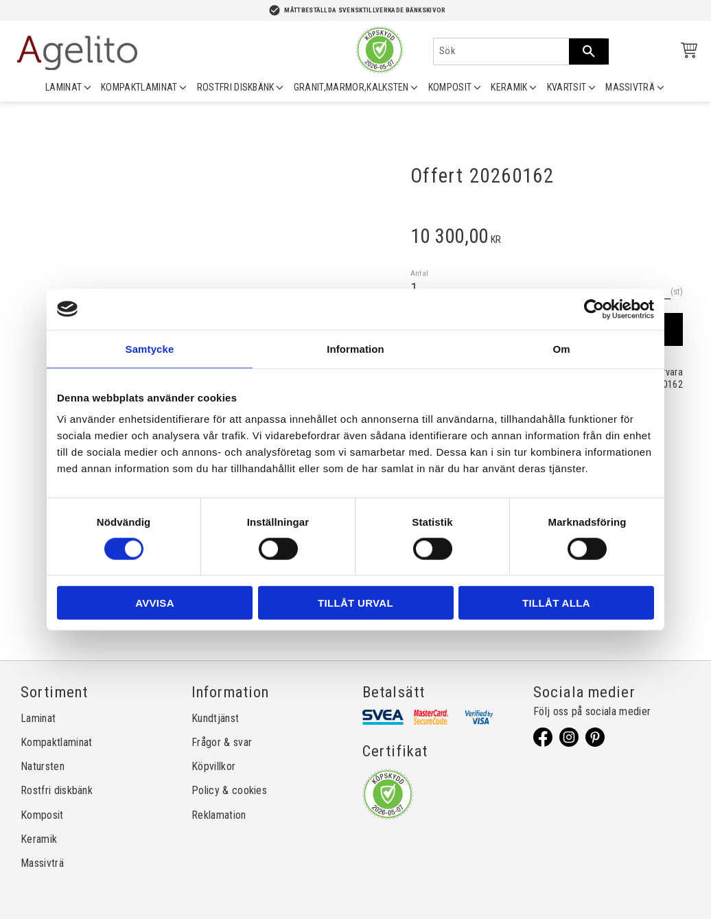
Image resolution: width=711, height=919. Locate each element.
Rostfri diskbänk (57, 790)
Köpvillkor (213, 766)
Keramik (39, 839)
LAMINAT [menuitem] (63, 87)
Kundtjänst (215, 718)
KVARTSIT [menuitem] (567, 87)
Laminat (38, 718)
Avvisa (154, 603)
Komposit (42, 815)
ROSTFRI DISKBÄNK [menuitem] (236, 87)
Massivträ (42, 863)
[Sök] (589, 51)
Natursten (43, 766)
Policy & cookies (229, 790)
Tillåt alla (556, 603)
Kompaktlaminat (56, 742)
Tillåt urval (355, 603)
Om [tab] (561, 348)
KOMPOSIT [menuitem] (450, 87)
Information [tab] (355, 348)
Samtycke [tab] (150, 348)
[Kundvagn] (686, 52)
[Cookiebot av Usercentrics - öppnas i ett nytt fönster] (594, 309)
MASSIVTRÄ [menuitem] (630, 87)
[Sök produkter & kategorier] (501, 51)
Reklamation (218, 815)
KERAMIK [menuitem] (509, 87)
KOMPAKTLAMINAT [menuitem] (139, 87)
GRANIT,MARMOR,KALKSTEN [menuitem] (351, 87)
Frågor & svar (221, 742)
